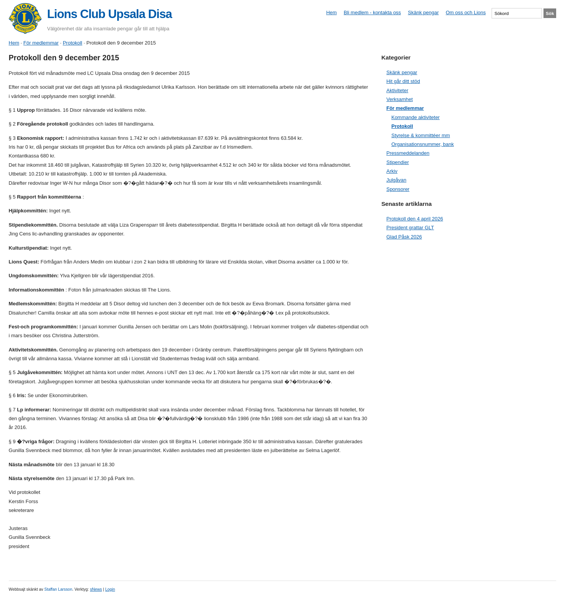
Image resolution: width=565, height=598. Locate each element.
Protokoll (72, 43)
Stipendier (397, 162)
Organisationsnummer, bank (422, 144)
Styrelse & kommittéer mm (420, 135)
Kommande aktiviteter (415, 117)
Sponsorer (397, 189)
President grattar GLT (410, 227)
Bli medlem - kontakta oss (372, 12)
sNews (96, 589)
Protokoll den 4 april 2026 (414, 219)
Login (110, 589)
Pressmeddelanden (407, 153)
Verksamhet (399, 99)
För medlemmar (41, 43)
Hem (331, 12)
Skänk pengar (423, 12)
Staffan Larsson (58, 589)
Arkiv (391, 171)
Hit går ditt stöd (403, 81)
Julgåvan (396, 180)
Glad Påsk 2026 (404, 237)
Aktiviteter (397, 90)
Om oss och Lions (466, 12)
